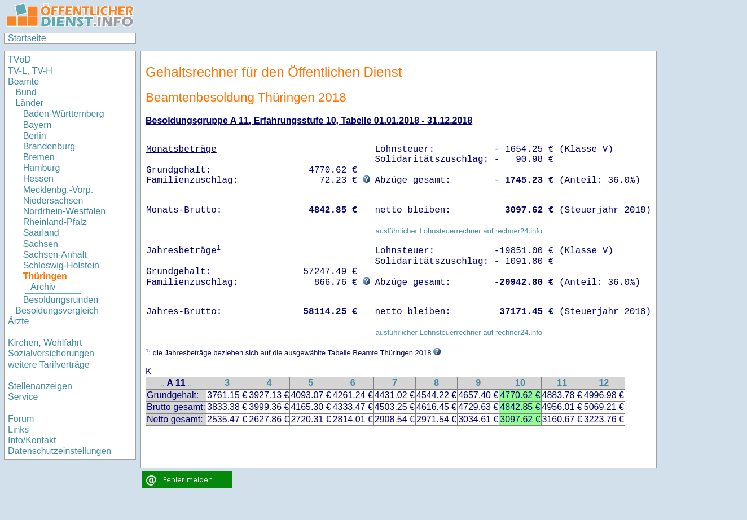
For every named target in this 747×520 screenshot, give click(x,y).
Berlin (34, 135)
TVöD (19, 59)
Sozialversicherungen (51, 353)
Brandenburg (49, 146)
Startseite (27, 38)
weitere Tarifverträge (49, 364)
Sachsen (40, 244)
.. (163, 384)
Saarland (41, 232)
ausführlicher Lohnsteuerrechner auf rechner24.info (458, 231)
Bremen (39, 157)
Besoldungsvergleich (57, 310)
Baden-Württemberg (63, 113)
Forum (21, 419)
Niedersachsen (53, 200)
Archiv (42, 287)
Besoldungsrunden (60, 300)
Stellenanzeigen (40, 386)
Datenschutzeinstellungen (59, 451)
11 (562, 382)
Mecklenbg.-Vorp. (58, 190)
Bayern (37, 125)
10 (520, 382)
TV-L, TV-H (30, 71)
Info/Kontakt (32, 440)
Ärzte (18, 321)
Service (23, 397)
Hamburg (41, 168)
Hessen (38, 178)
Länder (29, 103)
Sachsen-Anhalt (55, 254)
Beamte (23, 81)
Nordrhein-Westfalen (64, 211)
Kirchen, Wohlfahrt (45, 342)
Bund (25, 92)
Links (18, 429)
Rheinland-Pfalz (55, 222)
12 (604, 382)
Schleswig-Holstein (61, 265)
